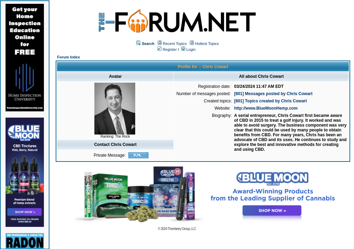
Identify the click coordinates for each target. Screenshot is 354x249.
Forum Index (68, 57)
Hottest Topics (207, 44)
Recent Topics (175, 44)
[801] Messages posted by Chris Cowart (273, 93)
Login (188, 49)
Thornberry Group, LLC (182, 229)
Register (167, 49)
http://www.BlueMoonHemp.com (266, 108)
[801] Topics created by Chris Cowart (270, 101)
